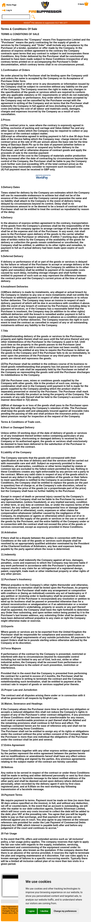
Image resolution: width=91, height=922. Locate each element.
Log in (9, 10)
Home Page (11, 5)
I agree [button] (31, 911)
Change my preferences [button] (65, 911)
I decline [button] (44, 911)
